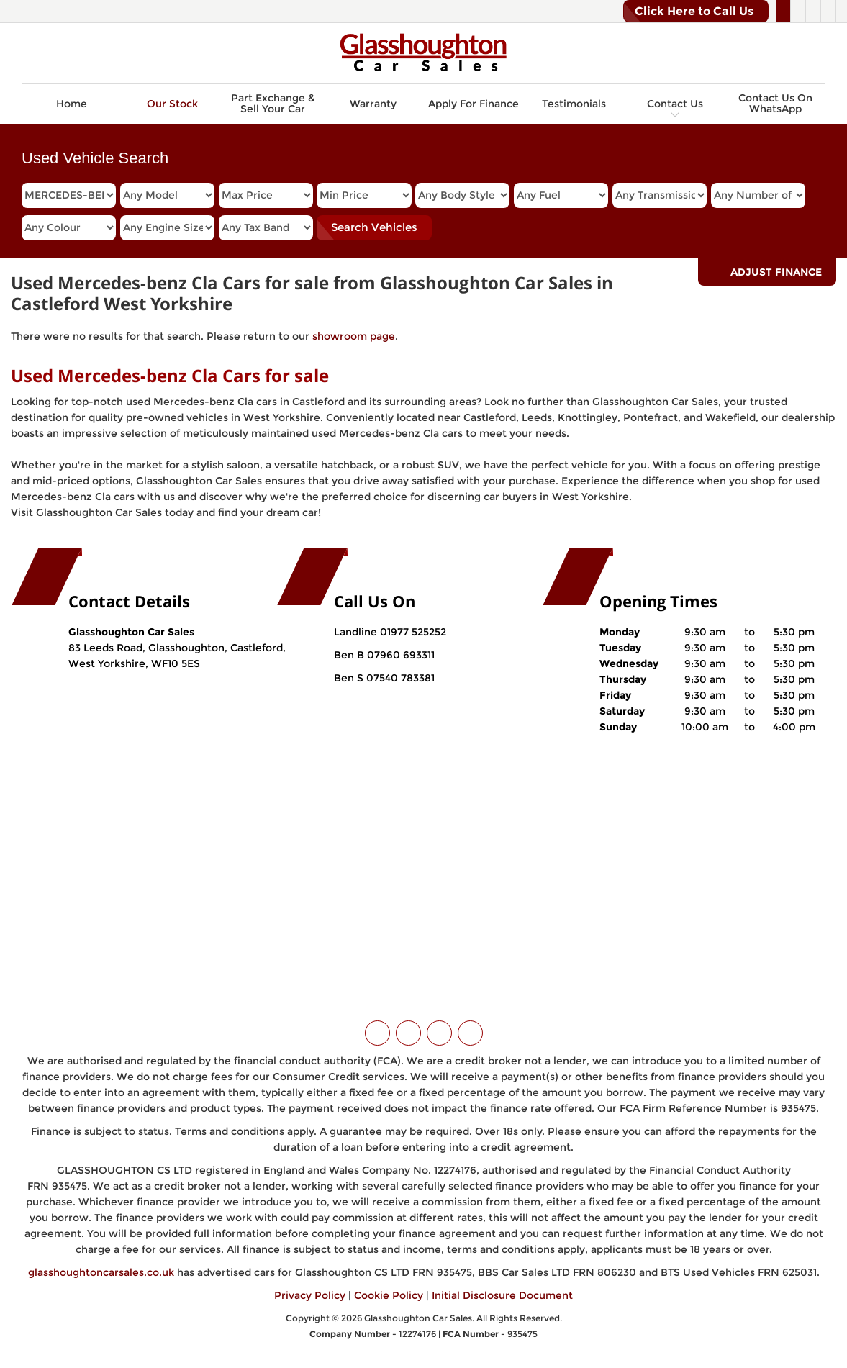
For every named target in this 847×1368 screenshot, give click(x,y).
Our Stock (172, 103)
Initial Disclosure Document (502, 1295)
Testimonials (574, 103)
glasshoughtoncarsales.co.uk (101, 1272)
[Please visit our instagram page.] (812, 11)
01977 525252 (413, 631)
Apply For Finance (473, 103)
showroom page (353, 336)
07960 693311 (399, 654)
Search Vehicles (374, 227)
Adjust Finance (776, 272)
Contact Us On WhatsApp (775, 103)
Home (71, 103)
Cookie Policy (388, 1295)
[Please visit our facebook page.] (797, 11)
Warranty (373, 103)
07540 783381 (399, 677)
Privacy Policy (309, 1295)
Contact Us (675, 103)
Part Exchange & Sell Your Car (273, 103)
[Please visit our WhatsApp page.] (827, 11)
